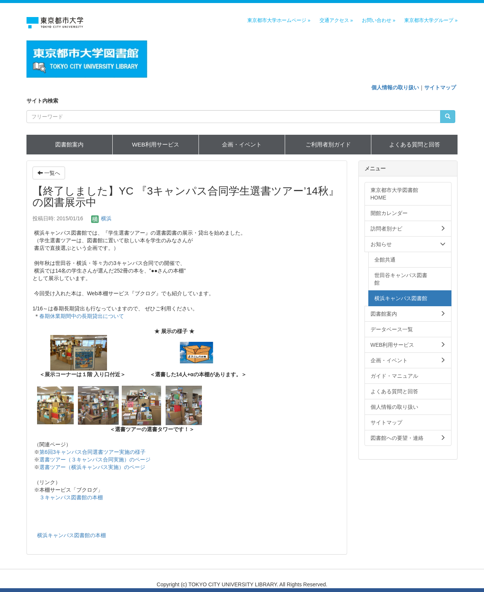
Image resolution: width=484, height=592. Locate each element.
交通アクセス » (336, 20)
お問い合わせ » (379, 20)
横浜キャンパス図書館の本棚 (71, 535)
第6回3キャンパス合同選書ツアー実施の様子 (92, 452)
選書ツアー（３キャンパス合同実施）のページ (94, 459)
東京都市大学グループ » (431, 20)
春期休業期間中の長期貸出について (81, 316)
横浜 (101, 218)
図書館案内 (69, 144)
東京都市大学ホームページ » (278, 20)
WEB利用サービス (155, 144)
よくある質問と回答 (414, 144)
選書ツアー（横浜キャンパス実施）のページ (92, 467)
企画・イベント (242, 144)
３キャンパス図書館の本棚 (71, 497)
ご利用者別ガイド (328, 144)
